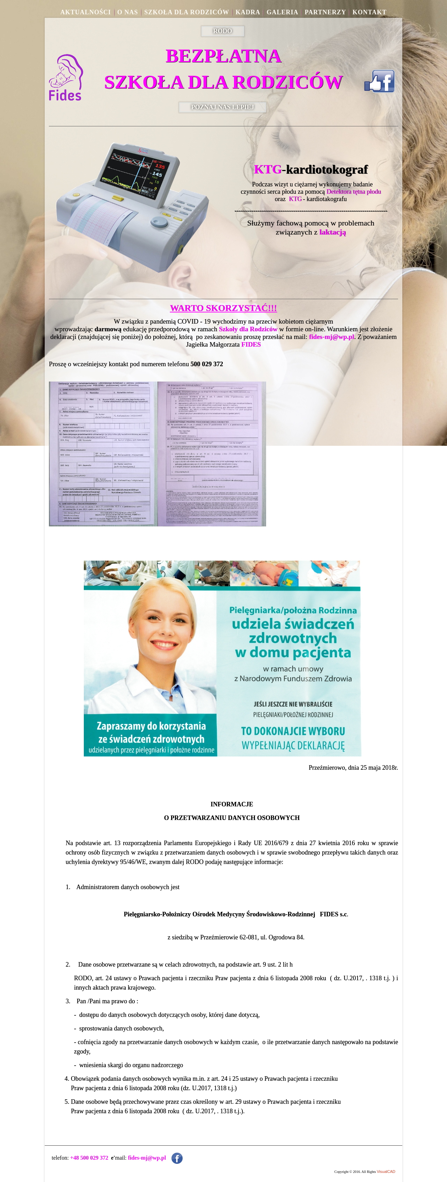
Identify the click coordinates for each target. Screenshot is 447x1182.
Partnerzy (325, 12)
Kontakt (369, 12)
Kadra (247, 12)
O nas (127, 12)
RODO (222, 31)
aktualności (85, 12)
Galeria (282, 12)
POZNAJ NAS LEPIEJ (222, 107)
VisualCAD (386, 1171)
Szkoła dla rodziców (186, 12)
